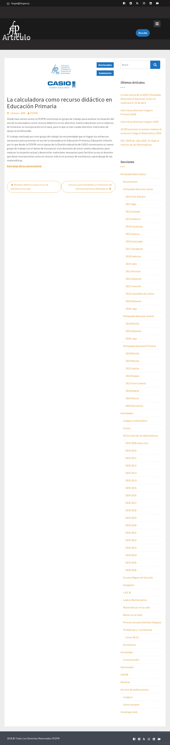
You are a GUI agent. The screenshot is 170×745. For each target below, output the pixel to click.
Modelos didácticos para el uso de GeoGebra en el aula (29, 186)
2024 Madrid (132, 390)
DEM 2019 (131, 517)
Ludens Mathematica (135, 600)
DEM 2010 (131, 450)
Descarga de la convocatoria (24, 166)
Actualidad (126, 652)
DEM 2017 (131, 502)
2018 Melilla (132, 353)
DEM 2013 (131, 473)
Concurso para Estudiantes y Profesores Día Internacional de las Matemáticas (90, 186)
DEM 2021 (131, 532)
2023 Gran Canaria (136, 383)
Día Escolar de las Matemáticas (140, 435)
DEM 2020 (131, 525)
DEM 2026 (131, 570)
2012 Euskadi (133, 211)
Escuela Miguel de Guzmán (138, 577)
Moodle (142, 21)
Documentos (130, 181)
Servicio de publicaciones (135, 689)
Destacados (105, 65)
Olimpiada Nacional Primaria (139, 346)
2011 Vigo (131, 204)
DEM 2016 (131, 495)
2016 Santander (134, 241)
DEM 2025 (131, 562)
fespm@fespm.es (20, 3)
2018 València (133, 256)
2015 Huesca (132, 234)
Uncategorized (129, 712)
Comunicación (131, 659)
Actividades (127, 413)
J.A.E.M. (127, 592)
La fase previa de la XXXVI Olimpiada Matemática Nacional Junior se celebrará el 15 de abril (141, 98)
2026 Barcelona (134, 405)
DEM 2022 (131, 540)
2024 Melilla (132, 323)
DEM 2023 (131, 547)
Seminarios (105, 73)
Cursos (127, 428)
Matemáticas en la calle (136, 607)
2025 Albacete (133, 301)
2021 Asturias (133, 271)
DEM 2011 (131, 458)
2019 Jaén (131, 263)
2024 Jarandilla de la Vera (140, 293)
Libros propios (131, 704)
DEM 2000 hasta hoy (137, 443)
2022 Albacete (133, 278)
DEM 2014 (131, 480)
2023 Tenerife (133, 286)
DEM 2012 (131, 465)
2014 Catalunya (134, 226)
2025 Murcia (132, 398)
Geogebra (128, 585)
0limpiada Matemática (133, 174)
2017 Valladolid (134, 248)
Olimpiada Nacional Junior (138, 189)
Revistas (125, 682)
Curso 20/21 (132, 637)
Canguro (128, 697)
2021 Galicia (132, 368)
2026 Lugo (131, 308)
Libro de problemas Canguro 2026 (140, 121)
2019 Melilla (132, 361)
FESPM (33, 113)
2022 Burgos (132, 375)
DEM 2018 (131, 510)
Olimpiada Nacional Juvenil (138, 316)
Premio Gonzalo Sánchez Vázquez (142, 622)
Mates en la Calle (132, 615)
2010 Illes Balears (135, 196)
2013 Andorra (133, 219)
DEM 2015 (131, 488)
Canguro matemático (135, 420)
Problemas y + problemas (137, 629)
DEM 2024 (131, 555)
